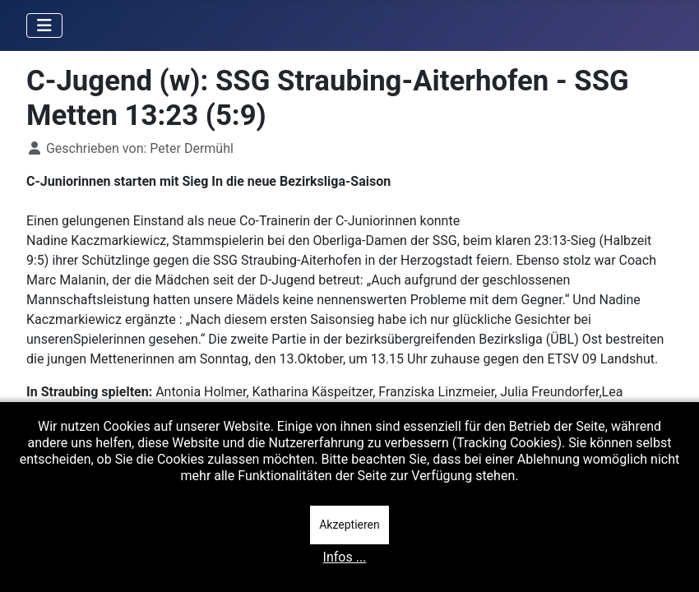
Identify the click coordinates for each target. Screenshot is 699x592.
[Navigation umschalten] (44, 25)
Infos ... (345, 557)
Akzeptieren (349, 524)
